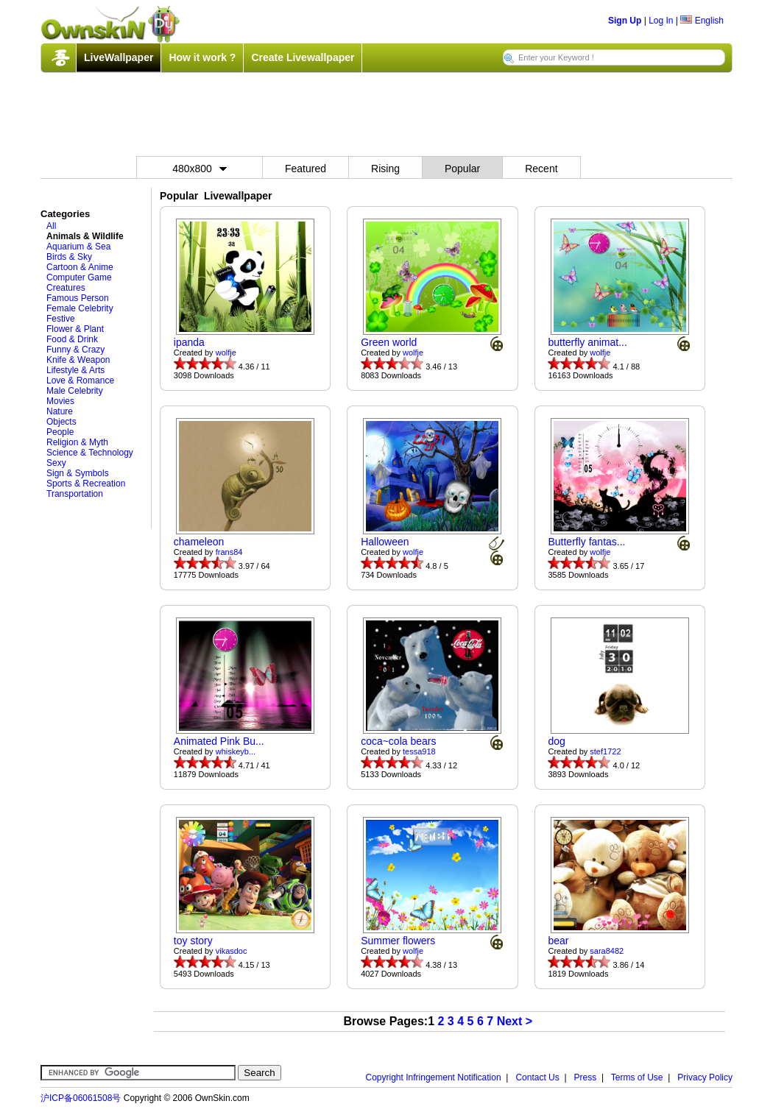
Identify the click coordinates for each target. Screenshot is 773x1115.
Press (585, 1077)
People (60, 432)
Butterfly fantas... (586, 542)
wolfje (226, 352)
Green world (389, 342)
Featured (305, 168)
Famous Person (77, 298)
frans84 (229, 552)
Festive (60, 319)
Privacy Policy (705, 1077)
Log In (661, 20)
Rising (385, 168)
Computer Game (79, 277)
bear (558, 940)
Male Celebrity (74, 391)
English (702, 20)
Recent (541, 168)
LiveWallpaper (118, 57)
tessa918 (419, 751)
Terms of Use (637, 1077)
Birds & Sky (69, 257)
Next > (514, 1021)
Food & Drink (72, 339)
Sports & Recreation (85, 483)
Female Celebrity (79, 308)
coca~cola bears (398, 741)
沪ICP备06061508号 (80, 1098)
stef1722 (605, 751)
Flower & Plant (75, 329)
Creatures (65, 288)
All (51, 226)
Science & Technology (89, 452)
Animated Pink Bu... (219, 741)
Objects (61, 422)
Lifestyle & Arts (75, 370)
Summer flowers (398, 940)
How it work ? (202, 57)
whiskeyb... (235, 751)
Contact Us (537, 1077)
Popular (462, 168)
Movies (60, 401)
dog (556, 741)
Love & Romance (80, 380)
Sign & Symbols (77, 473)
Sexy (56, 463)
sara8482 (607, 950)
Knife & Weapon (78, 360)
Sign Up (624, 20)
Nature (59, 411)
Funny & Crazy (75, 349)
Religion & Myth (77, 442)
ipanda (189, 342)
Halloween (385, 542)
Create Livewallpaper (302, 57)
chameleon (199, 542)
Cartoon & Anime (79, 267)
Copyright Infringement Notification (433, 1077)
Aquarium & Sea (78, 246)
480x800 (199, 168)
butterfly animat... (587, 342)
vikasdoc (231, 950)
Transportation (74, 494)
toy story (193, 940)
